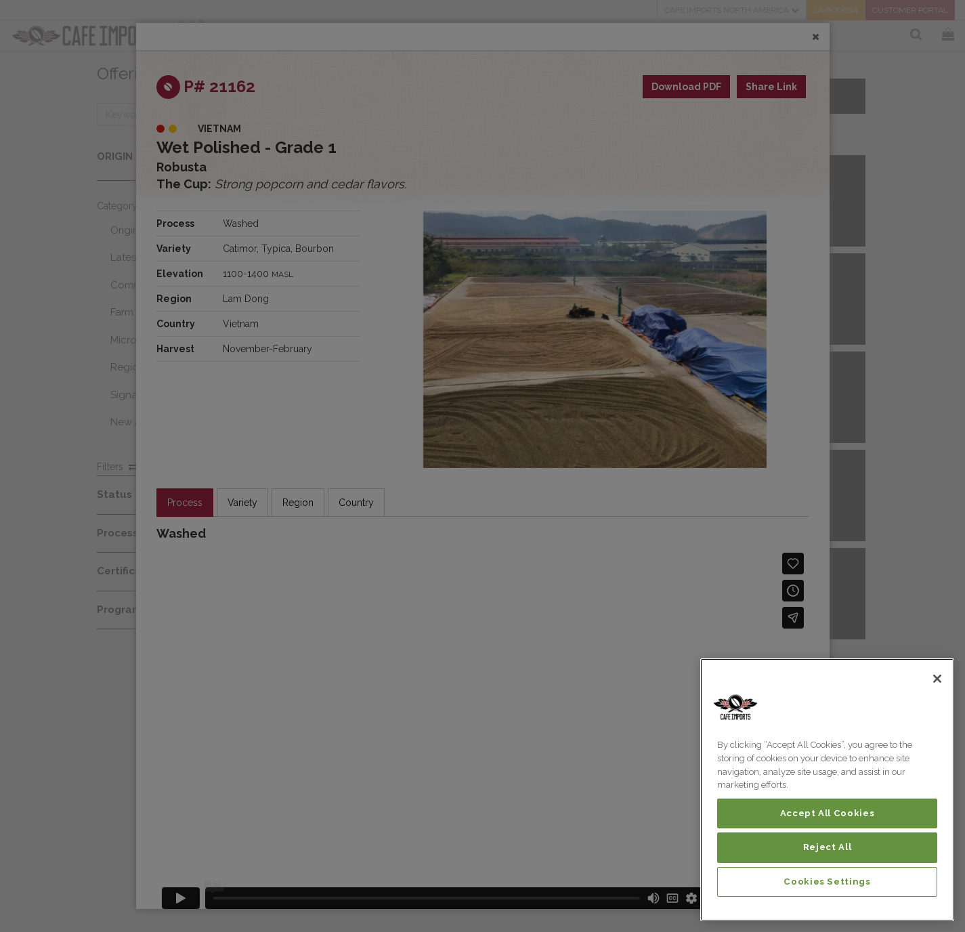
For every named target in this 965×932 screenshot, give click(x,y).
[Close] (937, 679)
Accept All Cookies (827, 813)
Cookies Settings (827, 881)
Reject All (827, 847)
